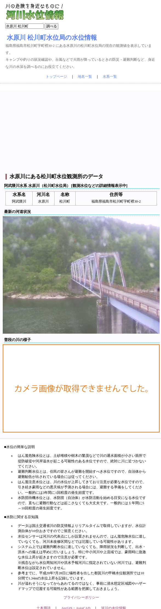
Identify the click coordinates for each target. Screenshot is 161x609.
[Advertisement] (81, 128)
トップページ (56, 77)
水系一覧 (110, 77)
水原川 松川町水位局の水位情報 (52, 37)
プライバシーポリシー (81, 597)
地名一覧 (85, 77)
